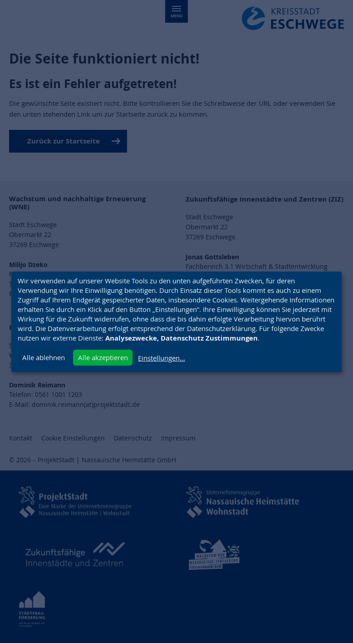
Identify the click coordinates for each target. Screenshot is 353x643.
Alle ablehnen (43, 357)
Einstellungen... (161, 357)
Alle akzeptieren (103, 357)
